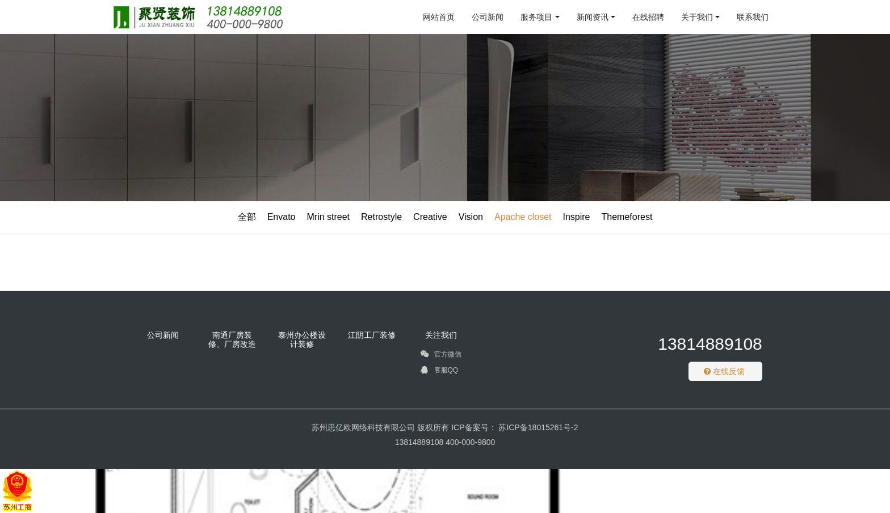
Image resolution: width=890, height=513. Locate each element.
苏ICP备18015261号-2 (537, 427)
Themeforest (627, 217)
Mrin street (328, 217)
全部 (247, 217)
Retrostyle (381, 217)
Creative (430, 217)
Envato (281, 217)
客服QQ (439, 372)
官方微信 (441, 356)
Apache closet (523, 217)
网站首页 (439, 17)
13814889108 (710, 343)
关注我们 (441, 335)
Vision (471, 217)
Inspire (576, 217)
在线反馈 (724, 371)
